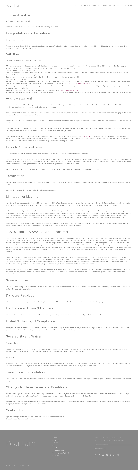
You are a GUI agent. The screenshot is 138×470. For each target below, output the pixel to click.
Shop (105, 5)
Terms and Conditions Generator (78, 83)
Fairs (94, 5)
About (120, 5)
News (100, 5)
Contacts (55, 455)
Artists (76, 5)
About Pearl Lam (58, 450)
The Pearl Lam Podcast (60, 453)
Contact (112, 5)
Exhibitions (85, 5)
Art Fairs (55, 443)
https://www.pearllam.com (69, 90)
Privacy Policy (86, 136)
